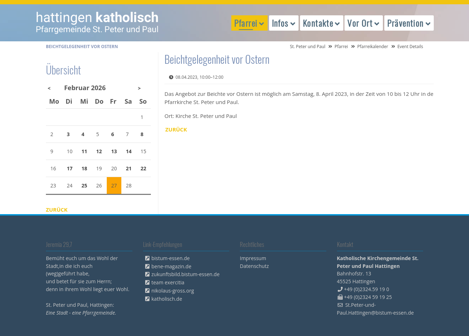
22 (143, 168)
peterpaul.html (97, 23)
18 (84, 168)
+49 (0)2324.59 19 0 (366, 289)
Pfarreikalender (372, 46)
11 (84, 151)
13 (114, 151)
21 (129, 168)
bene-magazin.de (171, 266)
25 (84, 185)
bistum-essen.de (171, 258)
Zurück (176, 129)
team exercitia (168, 282)
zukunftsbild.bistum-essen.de (186, 274)
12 (99, 151)
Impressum (253, 258)
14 (129, 151)
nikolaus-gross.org (173, 290)
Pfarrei (341, 46)
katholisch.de (167, 298)
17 (70, 168)
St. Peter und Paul (308, 46)
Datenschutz (254, 266)
